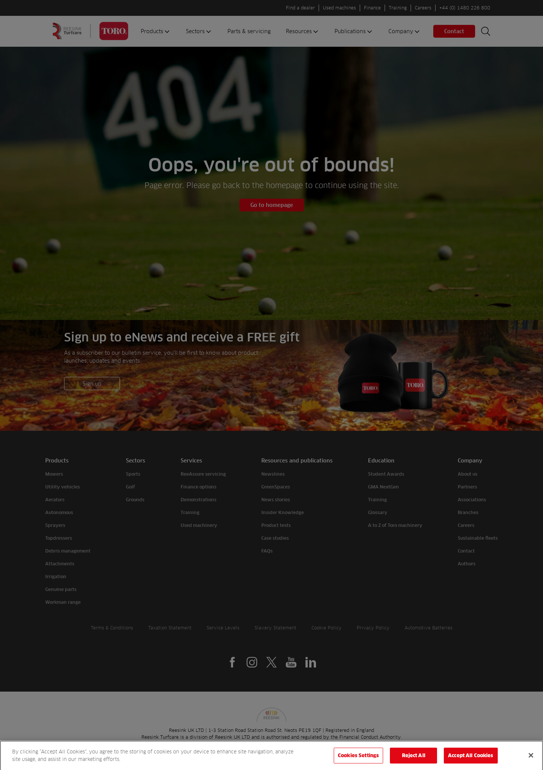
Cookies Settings (358, 759)
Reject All (413, 759)
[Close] (531, 759)
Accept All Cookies (470, 759)
